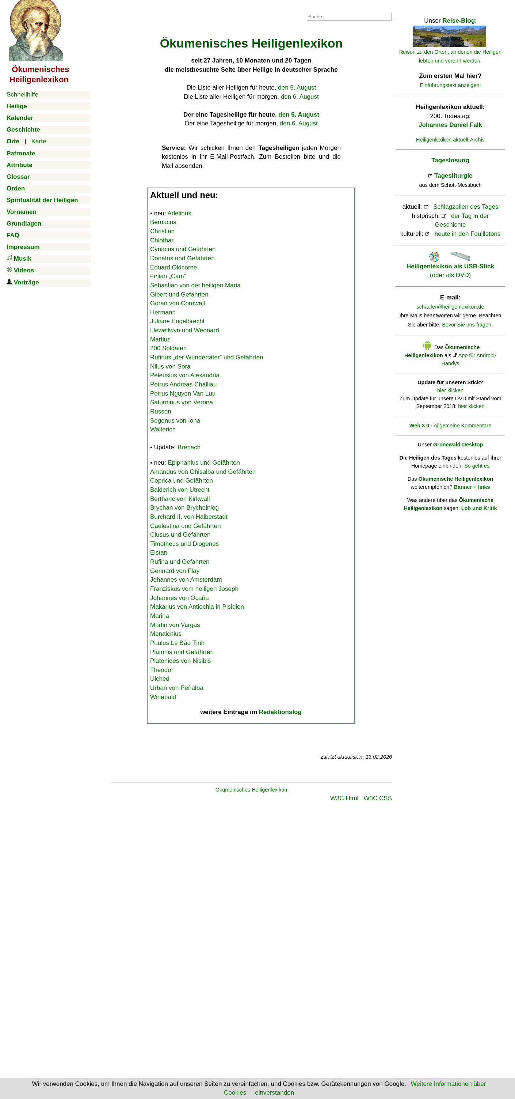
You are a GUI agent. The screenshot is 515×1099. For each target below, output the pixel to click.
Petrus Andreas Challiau (183, 384)
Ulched (159, 678)
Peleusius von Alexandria (185, 375)
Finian (168, 276)
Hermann (163, 312)
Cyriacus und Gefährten (183, 249)
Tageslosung (450, 160)
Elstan (158, 552)
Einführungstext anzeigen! (450, 85)
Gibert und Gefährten (179, 294)
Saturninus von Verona (181, 402)
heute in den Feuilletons (468, 233)
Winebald (163, 697)
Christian (162, 231)
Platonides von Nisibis (180, 660)
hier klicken (450, 390)
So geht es (476, 466)
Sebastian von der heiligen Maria (195, 285)
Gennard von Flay (174, 570)
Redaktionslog (280, 712)
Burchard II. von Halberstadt (189, 516)
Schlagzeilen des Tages (465, 206)
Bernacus (163, 222)
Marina (159, 615)
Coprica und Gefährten (181, 480)
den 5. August (297, 87)
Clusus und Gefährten (180, 534)
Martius (160, 339)
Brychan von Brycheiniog (184, 507)
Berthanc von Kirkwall (180, 498)
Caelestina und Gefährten (185, 525)
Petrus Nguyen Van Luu (182, 393)
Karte (38, 141)
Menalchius (166, 633)
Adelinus (179, 213)
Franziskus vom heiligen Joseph (194, 588)
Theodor (161, 669)
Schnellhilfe (22, 94)
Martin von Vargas (175, 625)
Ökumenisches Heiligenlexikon (251, 790)
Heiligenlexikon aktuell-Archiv (450, 140)
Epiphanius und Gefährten (204, 462)
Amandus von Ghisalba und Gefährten (203, 471)
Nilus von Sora (170, 366)
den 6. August (300, 96)
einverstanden (274, 1092)
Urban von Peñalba (176, 687)
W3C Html (344, 798)
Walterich (163, 429)
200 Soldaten (168, 348)
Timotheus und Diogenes (184, 543)
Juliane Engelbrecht (177, 321)
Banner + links (472, 487)
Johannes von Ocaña (179, 597)
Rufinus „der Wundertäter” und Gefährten (206, 357)
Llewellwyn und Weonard (184, 330)
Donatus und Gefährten (182, 258)
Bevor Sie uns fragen (466, 325)
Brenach (189, 447)
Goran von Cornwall (177, 303)
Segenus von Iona (175, 420)
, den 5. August (297, 114)
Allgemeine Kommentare (462, 425)
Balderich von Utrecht (180, 489)
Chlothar (161, 240)
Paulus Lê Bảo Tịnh (177, 642)
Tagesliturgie (453, 175)
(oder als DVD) (450, 266)
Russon (160, 411)
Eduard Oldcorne (173, 267)
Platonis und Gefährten (182, 652)
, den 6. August (296, 123)
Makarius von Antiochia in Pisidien (197, 606)
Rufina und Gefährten (180, 561)
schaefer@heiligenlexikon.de (450, 307)
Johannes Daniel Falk (450, 124)
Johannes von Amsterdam (186, 579)
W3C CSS (378, 798)
